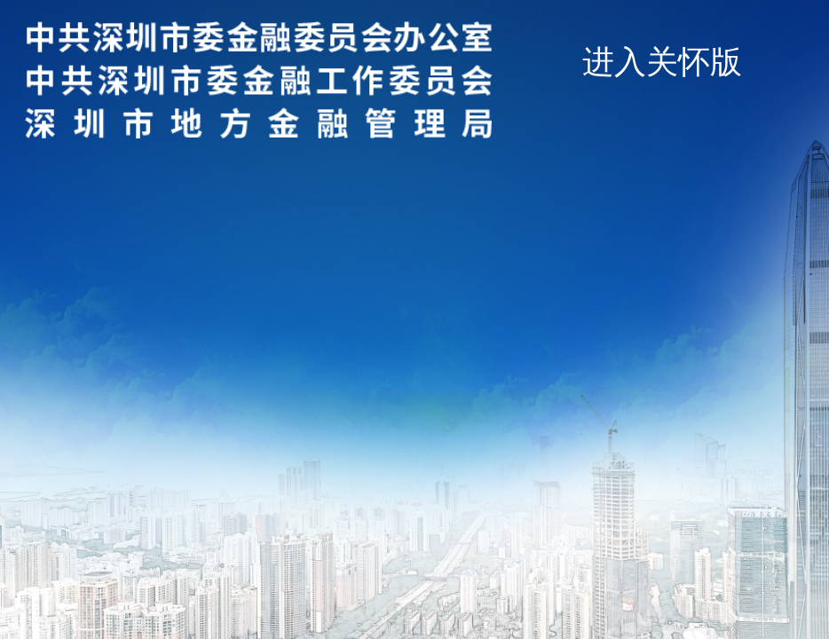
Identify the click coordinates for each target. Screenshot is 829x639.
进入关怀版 (662, 61)
